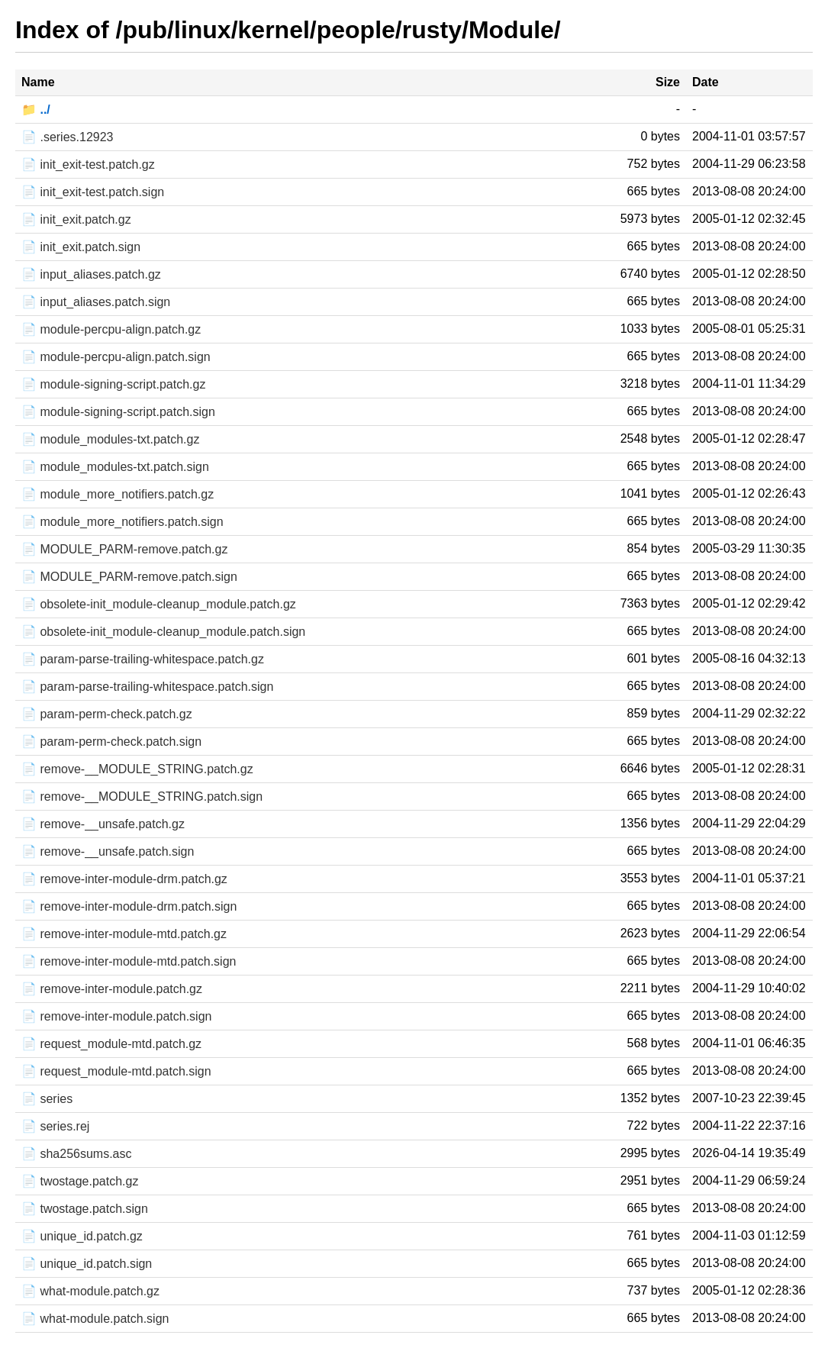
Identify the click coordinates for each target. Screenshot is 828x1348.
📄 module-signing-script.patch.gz (113, 384)
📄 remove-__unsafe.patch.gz (103, 824)
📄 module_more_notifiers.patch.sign (122, 521)
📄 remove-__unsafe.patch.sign (107, 851)
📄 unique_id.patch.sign (86, 1263)
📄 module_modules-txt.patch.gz (110, 439)
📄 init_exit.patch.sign (80, 246)
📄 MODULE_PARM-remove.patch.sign (129, 576)
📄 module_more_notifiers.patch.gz (117, 494)
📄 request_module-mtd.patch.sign (116, 1071)
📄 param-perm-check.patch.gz (106, 714)
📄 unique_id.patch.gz (82, 1236)
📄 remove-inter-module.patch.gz (111, 988)
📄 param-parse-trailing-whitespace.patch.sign (147, 686)
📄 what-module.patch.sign (95, 1318)
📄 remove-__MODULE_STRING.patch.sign (142, 796)
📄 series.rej (55, 1126)
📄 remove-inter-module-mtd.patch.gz (124, 933)
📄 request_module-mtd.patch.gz (111, 1043)
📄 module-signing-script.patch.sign (118, 411)
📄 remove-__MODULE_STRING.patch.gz (137, 769)
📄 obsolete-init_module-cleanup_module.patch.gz (158, 604)
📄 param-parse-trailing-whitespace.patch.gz (142, 659)
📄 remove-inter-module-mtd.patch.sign (128, 961)
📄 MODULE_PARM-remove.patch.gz (124, 549)
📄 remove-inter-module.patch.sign (116, 1016)
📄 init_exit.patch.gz (76, 219)
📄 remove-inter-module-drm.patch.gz (124, 878)
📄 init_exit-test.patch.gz (88, 164)
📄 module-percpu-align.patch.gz (111, 329)
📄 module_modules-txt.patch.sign (115, 466)
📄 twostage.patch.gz (79, 1181)
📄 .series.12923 (67, 137)
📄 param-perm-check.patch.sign (111, 741)
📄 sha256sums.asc (76, 1153)
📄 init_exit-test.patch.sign (92, 191)
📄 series (46, 1098)
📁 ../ (35, 109)
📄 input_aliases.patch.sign (95, 301)
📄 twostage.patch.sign (84, 1208)
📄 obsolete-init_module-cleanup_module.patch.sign (163, 631)
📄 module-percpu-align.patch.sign (116, 356)
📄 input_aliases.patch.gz (91, 274)
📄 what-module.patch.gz (90, 1291)
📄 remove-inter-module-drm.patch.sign (129, 906)
